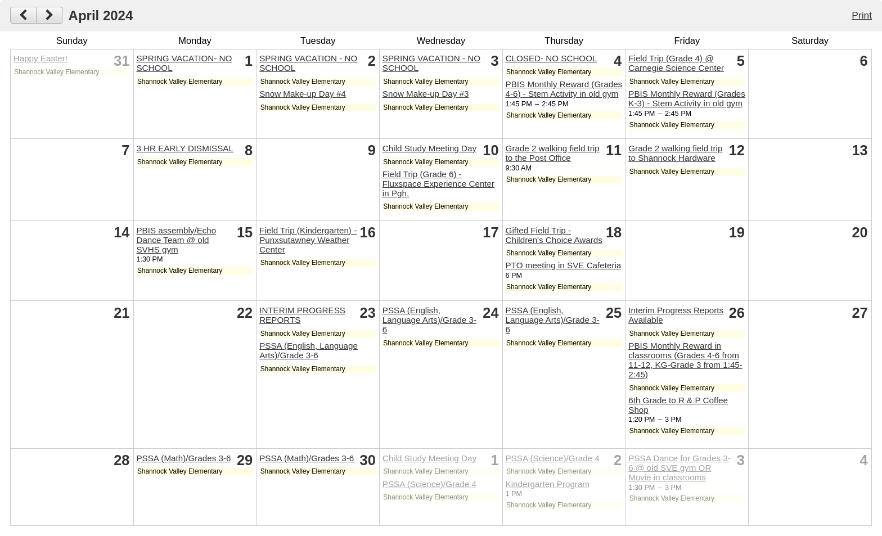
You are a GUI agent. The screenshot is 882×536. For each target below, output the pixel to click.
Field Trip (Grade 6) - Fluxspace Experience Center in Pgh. (438, 183)
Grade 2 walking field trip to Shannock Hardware (675, 153)
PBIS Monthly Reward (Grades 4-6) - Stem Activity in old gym (564, 88)
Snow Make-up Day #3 (425, 93)
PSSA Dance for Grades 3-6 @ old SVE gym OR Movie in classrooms (679, 467)
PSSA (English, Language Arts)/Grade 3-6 (308, 350)
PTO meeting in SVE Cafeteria (564, 265)
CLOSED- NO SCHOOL (551, 58)
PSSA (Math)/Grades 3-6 (183, 458)
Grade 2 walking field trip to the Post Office (553, 153)
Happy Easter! (41, 58)
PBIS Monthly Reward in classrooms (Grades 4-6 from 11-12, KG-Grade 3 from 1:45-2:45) (685, 360)
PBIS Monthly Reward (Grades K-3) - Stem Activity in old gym (686, 98)
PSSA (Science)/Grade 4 (429, 484)
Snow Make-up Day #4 (302, 93)
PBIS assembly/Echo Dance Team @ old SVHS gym (176, 240)
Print (862, 15)
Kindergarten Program (548, 484)
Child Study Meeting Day (429, 148)
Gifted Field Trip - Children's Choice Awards (554, 235)
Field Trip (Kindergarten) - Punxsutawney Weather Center (308, 240)
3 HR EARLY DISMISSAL (184, 148)
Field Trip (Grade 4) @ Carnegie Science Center (676, 63)
